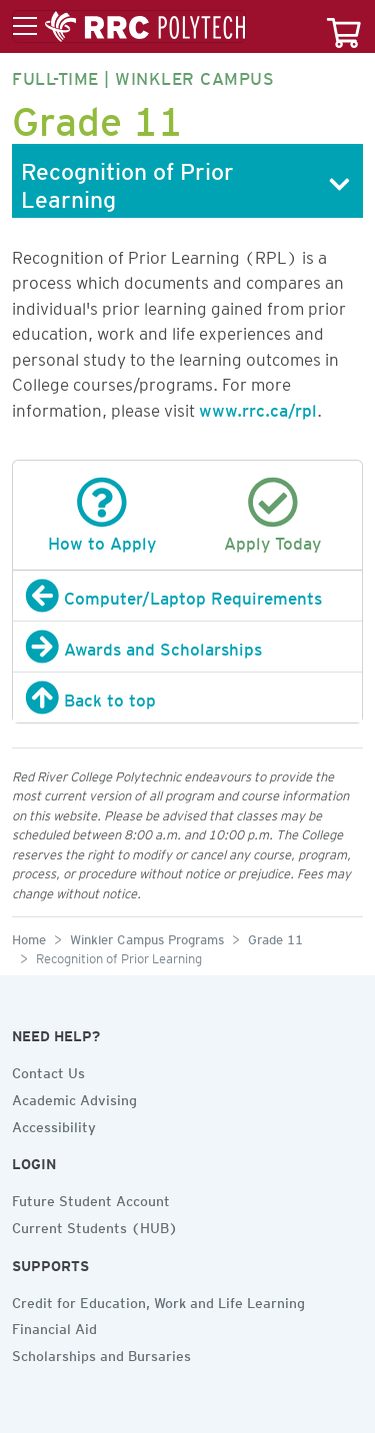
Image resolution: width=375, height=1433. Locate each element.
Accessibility (54, 1124)
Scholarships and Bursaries (101, 1353)
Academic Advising (74, 1097)
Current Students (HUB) (95, 1225)
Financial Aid (54, 1326)
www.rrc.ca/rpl (258, 407)
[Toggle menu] (129, 27)
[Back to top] (187, 697)
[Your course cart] (344, 26)
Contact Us (48, 1070)
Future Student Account (91, 1198)
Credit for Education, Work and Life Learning (158, 1300)
